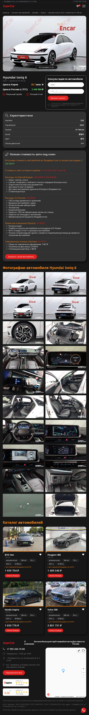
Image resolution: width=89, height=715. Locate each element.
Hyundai (35, 13)
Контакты (67, 641)
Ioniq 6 (43, 13)
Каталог (38, 641)
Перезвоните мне (14, 672)
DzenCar (6, 13)
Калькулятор (48, 641)
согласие (73, 105)
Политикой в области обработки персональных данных (67, 104)
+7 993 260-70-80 (79, 1)
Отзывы (59, 641)
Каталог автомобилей (21, 13)
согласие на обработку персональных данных (57, 710)
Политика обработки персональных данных (20, 710)
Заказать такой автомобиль (21, 256)
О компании (29, 642)
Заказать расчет (58, 98)
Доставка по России (78, 642)
